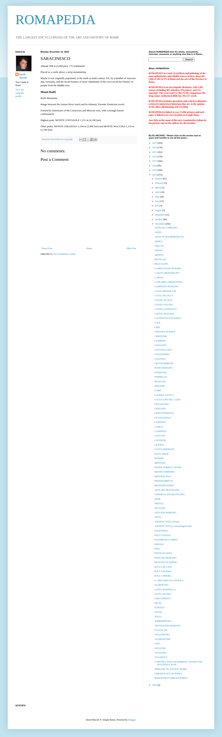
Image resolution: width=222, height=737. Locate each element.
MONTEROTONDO (164, 485)
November (160, 223)
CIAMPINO (160, 340)
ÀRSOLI (158, 250)
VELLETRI (159, 648)
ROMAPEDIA (55, 19)
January (159, 178)
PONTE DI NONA (163, 553)
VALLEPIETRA (162, 634)
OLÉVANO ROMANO (165, 512)
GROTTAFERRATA (164, 413)
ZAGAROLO (160, 657)
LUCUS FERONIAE (164, 449)
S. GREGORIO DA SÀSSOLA (169, 580)
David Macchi (23, 76)
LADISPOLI (160, 431)
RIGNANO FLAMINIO (165, 562)
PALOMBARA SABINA (166, 539)
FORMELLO (160, 377)
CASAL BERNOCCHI (165, 291)
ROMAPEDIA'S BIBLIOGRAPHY (171, 678)
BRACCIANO (161, 263)
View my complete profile (19, 93)
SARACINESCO (162, 598)
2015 (155, 152)
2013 (155, 143)
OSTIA (157, 517)
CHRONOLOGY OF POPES (168, 673)
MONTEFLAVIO (162, 476)
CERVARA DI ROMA (164, 331)
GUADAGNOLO (162, 417)
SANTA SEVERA (162, 594)
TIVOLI (158, 612)
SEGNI (157, 603)
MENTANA (160, 463)
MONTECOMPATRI (164, 471)
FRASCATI (159, 381)
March (158, 187)
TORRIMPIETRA (162, 621)
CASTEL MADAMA (164, 313)
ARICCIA (159, 246)
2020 (155, 174)
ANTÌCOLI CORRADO (165, 227)
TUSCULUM (160, 630)
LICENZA (159, 444)
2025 (155, 685)
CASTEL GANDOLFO (165, 309)
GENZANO (160, 408)
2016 (155, 156)
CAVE (157, 322)
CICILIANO (160, 345)
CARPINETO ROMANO (166, 286)
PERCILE (159, 544)
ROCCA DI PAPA (162, 571)
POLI (157, 548)
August (158, 210)
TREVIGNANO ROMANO (167, 625)
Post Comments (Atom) (64, 254)
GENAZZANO (161, 404)
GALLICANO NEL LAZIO (167, 399)
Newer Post (47, 248)
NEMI (157, 499)
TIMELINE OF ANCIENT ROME (170, 669)
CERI (157, 327)
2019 (155, 170)
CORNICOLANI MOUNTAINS (169, 494)
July (157, 205)
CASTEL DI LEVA (163, 300)
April (157, 192)
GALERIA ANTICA (164, 395)
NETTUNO (159, 508)
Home (89, 248)
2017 (155, 161)
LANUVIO (159, 435)
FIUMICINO (160, 372)
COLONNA (160, 359)
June (157, 201)
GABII (157, 390)
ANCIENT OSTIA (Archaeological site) (173, 526)
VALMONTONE (162, 639)
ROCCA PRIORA (162, 575)
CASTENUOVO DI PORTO (167, 318)
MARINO (159, 458)
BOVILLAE (160, 259)
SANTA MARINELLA (165, 589)
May (157, 196)
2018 (155, 165)
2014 (155, 147)
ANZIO (158, 232)
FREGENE (159, 386)
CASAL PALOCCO (163, 295)
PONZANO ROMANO (165, 557)
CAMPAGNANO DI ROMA (167, 268)
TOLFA (158, 616)
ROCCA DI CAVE (163, 567)
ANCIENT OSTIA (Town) (166, 521)
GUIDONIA (160, 422)
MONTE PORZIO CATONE (167, 467)
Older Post (131, 248)
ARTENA (159, 255)
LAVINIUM (160, 440)
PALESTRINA (161, 530)
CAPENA (159, 277)
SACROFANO (161, 585)
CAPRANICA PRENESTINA (168, 282)
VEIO (157, 643)
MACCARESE (161, 453)
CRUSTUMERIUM (163, 363)
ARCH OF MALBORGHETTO (169, 236)
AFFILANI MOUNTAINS (166, 490)
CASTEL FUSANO (163, 304)
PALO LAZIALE (162, 535)
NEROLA (159, 503)
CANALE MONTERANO (166, 273)
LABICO (158, 426)
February (159, 183)
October (159, 219)
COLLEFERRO (161, 354)
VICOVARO (160, 652)
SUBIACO (159, 607)
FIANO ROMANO (163, 367)
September (160, 214)
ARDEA (158, 241)
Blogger (132, 719)
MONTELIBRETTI (163, 481)
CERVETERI (160, 336)
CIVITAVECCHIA (163, 349)
